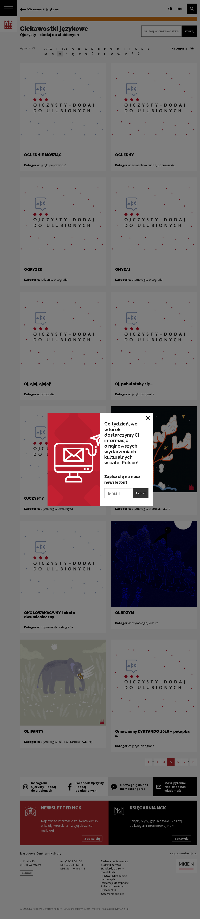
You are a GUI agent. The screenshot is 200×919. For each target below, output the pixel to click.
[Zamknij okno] (148, 417)
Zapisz (140, 493)
